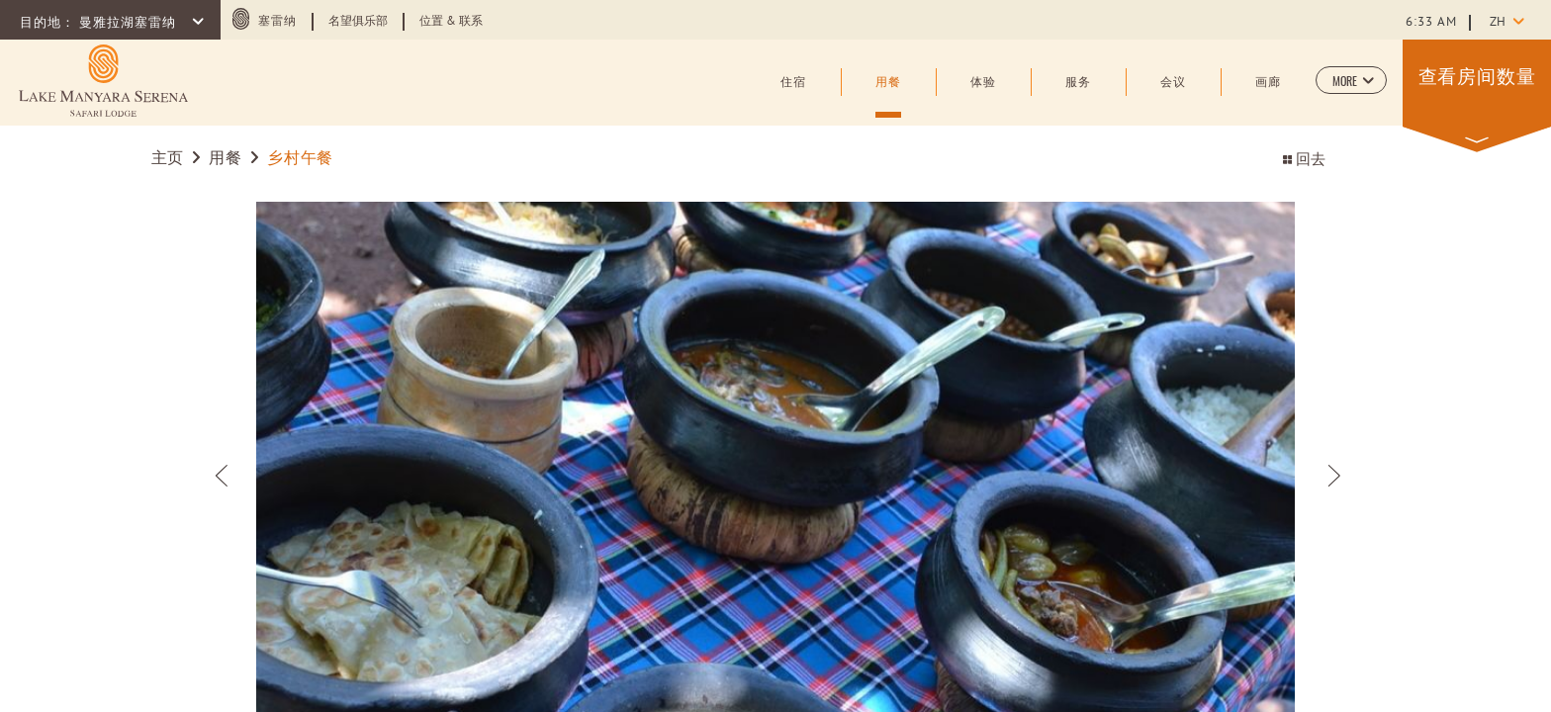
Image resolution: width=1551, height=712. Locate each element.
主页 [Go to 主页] (170, 159)
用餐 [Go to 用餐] (225, 159)
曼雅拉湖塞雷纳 (129, 24)
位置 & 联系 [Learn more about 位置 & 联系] (451, 22)
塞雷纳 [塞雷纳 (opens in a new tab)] (277, 22)
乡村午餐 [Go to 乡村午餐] (300, 159)
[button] (1351, 80)
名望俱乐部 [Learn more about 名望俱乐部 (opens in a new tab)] (358, 22)
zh (1497, 23)
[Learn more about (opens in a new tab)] (103, 80)
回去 (1304, 160)
